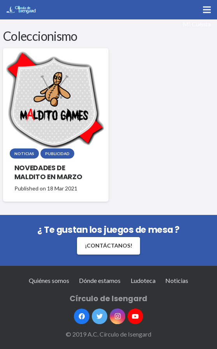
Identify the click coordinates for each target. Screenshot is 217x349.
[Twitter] (99, 316)
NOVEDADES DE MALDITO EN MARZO (48, 172)
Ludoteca (143, 280)
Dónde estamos (100, 280)
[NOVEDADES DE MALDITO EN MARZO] (55, 100)
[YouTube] (135, 316)
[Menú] (207, 9)
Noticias (24, 153)
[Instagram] (117, 316)
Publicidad (57, 153)
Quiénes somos (49, 280)
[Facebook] (81, 316)
